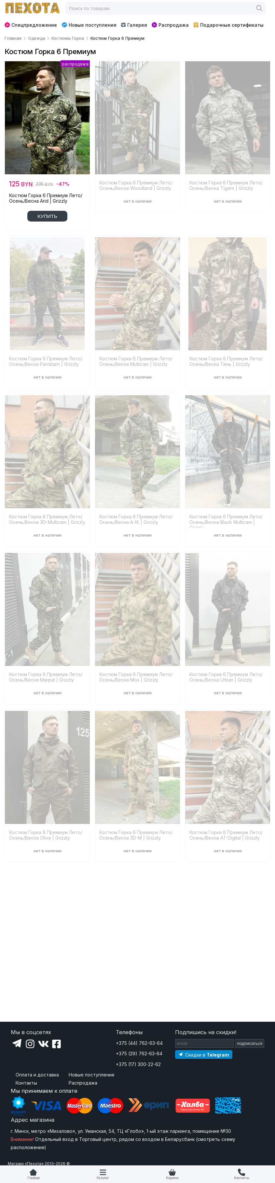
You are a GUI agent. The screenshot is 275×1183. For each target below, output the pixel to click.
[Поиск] (259, 8)
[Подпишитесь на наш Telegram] (203, 1054)
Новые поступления (89, 25)
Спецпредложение (31, 25)
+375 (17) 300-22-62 (138, 1064)
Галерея (134, 25)
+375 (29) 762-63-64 (139, 1053)
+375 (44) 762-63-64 (139, 1043)
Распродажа (170, 25)
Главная (33, 1178)
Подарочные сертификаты (228, 25)
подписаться (250, 1043)
